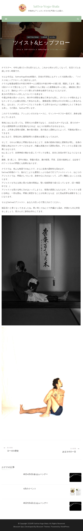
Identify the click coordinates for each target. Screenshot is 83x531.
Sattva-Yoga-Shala (46, 6)
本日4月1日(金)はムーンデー (35, 474)
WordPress (65, 527)
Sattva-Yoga (33, 37)
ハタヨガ (44, 37)
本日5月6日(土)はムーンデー (35, 503)
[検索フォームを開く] (77, 19)
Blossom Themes (43, 527)
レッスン (52, 37)
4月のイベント (29, 488)
